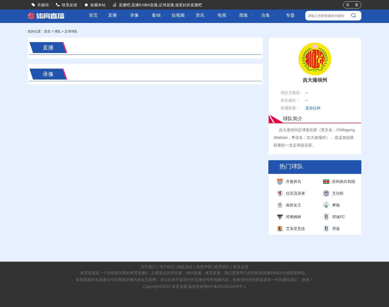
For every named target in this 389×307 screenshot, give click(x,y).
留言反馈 (240, 267)
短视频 (181, 15)
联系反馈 (69, 5)
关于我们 (148, 267)
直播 (115, 15)
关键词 (43, 5)
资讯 (203, 15)
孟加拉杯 (313, 108)
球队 (57, 31)
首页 (93, 15)
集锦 (159, 15)
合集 (268, 15)
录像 (137, 15)
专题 (290, 15)
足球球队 (71, 31)
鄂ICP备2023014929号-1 (225, 286)
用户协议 (167, 267)
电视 (224, 15)
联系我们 (222, 267)
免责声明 (203, 267)
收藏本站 (98, 5)
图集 (246, 15)
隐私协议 (185, 267)
